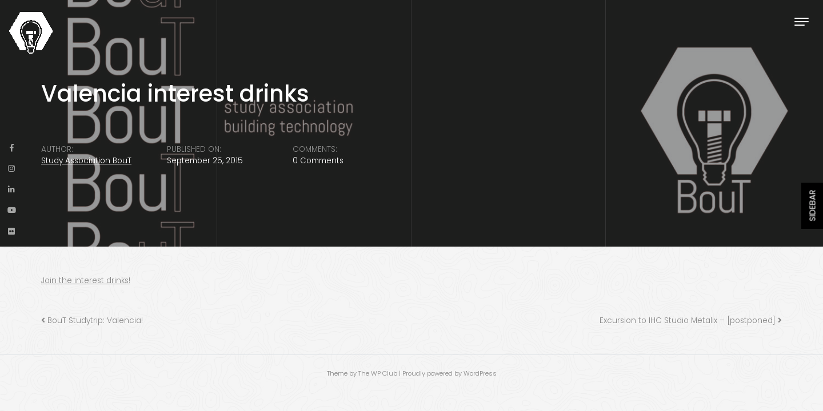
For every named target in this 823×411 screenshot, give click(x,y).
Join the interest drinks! (85, 280)
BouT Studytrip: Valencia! (95, 320)
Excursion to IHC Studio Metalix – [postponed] (688, 320)
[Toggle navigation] (801, 21)
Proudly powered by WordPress (449, 373)
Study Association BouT (86, 160)
